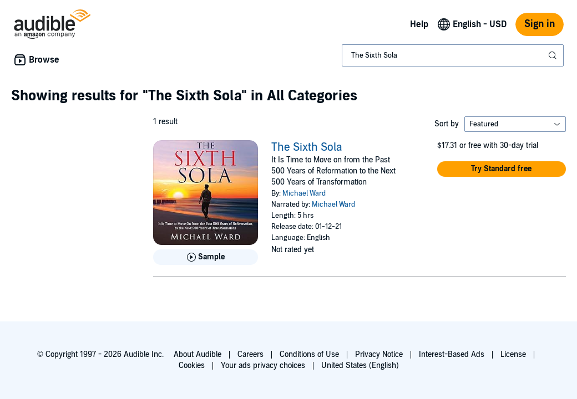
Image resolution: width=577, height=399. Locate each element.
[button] (501, 169)
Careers (250, 354)
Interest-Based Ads (451, 354)
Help (419, 24)
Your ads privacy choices (263, 365)
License (513, 354)
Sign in (539, 24)
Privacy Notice (379, 354)
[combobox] (453, 55)
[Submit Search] (554, 55)
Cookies (192, 365)
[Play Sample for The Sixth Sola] (205, 257)
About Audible (197, 354)
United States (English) (360, 365)
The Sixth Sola (306, 147)
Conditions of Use (309, 354)
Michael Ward (304, 193)
